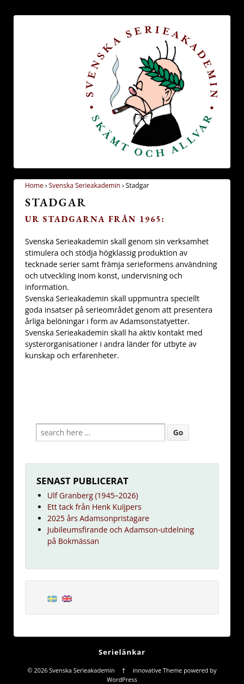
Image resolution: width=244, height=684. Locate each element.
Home (34, 185)
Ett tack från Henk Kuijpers (94, 507)
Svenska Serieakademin (85, 185)
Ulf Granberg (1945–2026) (92, 495)
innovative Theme (157, 670)
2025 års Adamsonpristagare (98, 518)
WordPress (122, 679)
